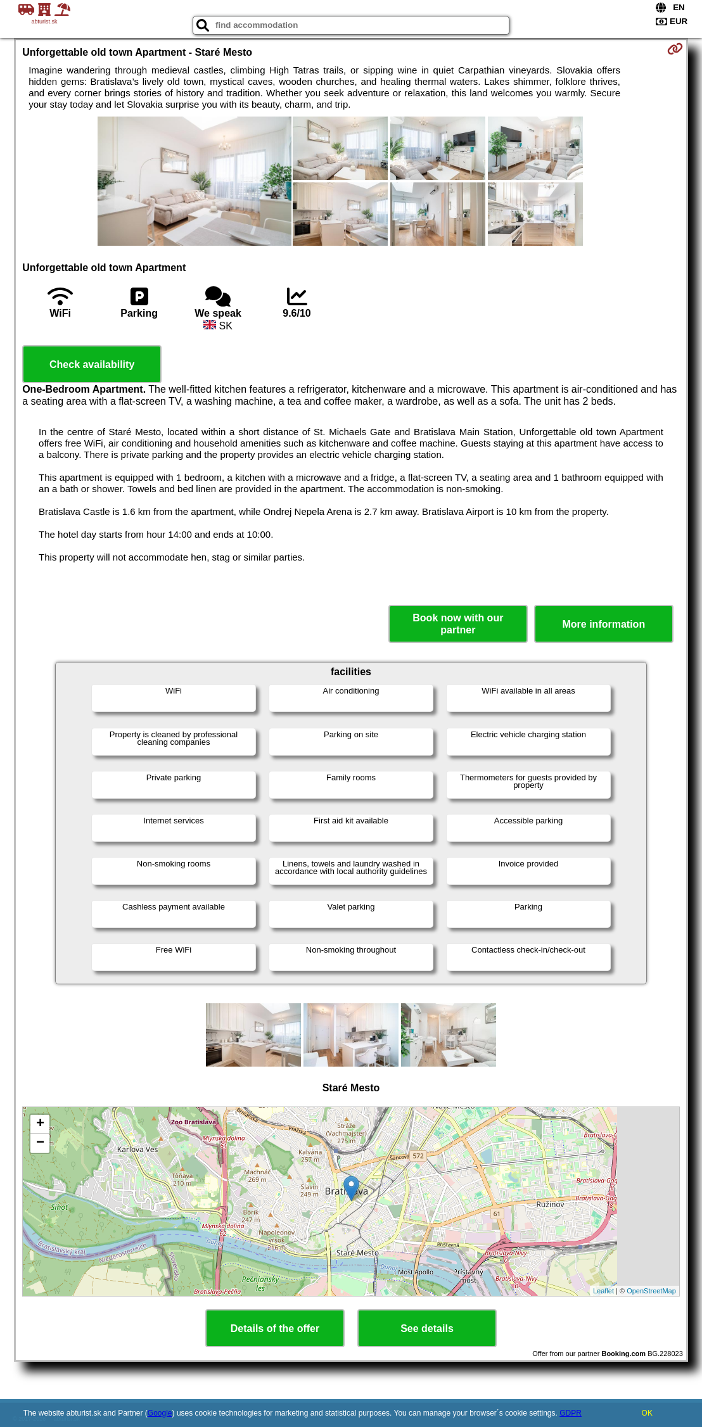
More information (603, 624)
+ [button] (40, 1124)
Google (160, 1413)
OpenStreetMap (651, 1291)
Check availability (91, 364)
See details (427, 1328)
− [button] (40, 1143)
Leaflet (603, 1291)
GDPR (570, 1413)
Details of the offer (275, 1328)
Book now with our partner (457, 623)
